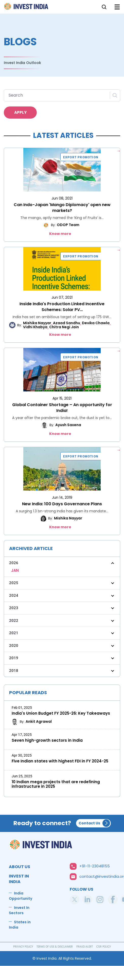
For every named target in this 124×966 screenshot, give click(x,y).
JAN (15, 570)
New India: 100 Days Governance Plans (62, 504)
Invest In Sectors (19, 910)
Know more (60, 233)
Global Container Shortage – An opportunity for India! (62, 407)
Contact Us (89, 823)
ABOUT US (19, 867)
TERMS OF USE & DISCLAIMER (55, 947)
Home (26, 8)
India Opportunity (20, 896)
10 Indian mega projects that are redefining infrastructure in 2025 (56, 784)
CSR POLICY (103, 947)
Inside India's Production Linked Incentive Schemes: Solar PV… (62, 307)
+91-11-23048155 (94, 866)
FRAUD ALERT (84, 947)
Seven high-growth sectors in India (47, 740)
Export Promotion (80, 157)
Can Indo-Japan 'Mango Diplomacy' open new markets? (62, 207)
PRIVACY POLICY (23, 947)
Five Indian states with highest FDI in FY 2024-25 (60, 761)
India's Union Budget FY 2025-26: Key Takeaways (61, 713)
